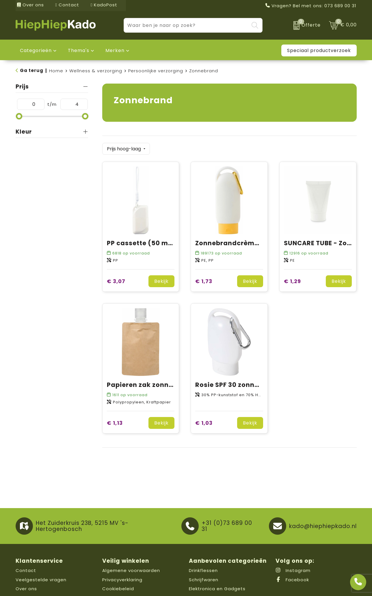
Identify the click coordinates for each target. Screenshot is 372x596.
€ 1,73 (203, 281)
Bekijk (161, 281)
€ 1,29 (292, 281)
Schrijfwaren (203, 580)
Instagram (293, 570)
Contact (67, 5)
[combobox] (186, 25)
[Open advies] (358, 582)
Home (56, 71)
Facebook (292, 580)
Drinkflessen (203, 570)
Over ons (30, 5)
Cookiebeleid (118, 589)
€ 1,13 (115, 423)
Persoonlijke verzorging (155, 71)
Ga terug (31, 70)
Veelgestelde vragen (41, 580)
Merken (114, 50)
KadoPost (104, 5)
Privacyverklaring (122, 580)
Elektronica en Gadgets (217, 589)
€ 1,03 (204, 423)
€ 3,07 (116, 281)
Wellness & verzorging (95, 71)
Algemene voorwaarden (131, 570)
